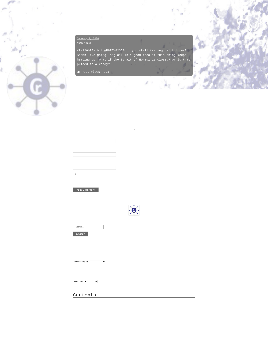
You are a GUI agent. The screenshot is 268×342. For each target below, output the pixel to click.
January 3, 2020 (88, 38)
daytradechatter (90, 20)
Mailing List (90, 315)
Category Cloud (92, 306)
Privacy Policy (92, 320)
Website (79, 162)
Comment (81, 109)
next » (93, 80)
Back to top (83, 338)
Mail (82, 311)
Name (78, 135)
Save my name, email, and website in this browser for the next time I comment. (133, 179)
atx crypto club (101, 8)
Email (79, 148)
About (83, 301)
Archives (80, 275)
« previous (80, 80)
